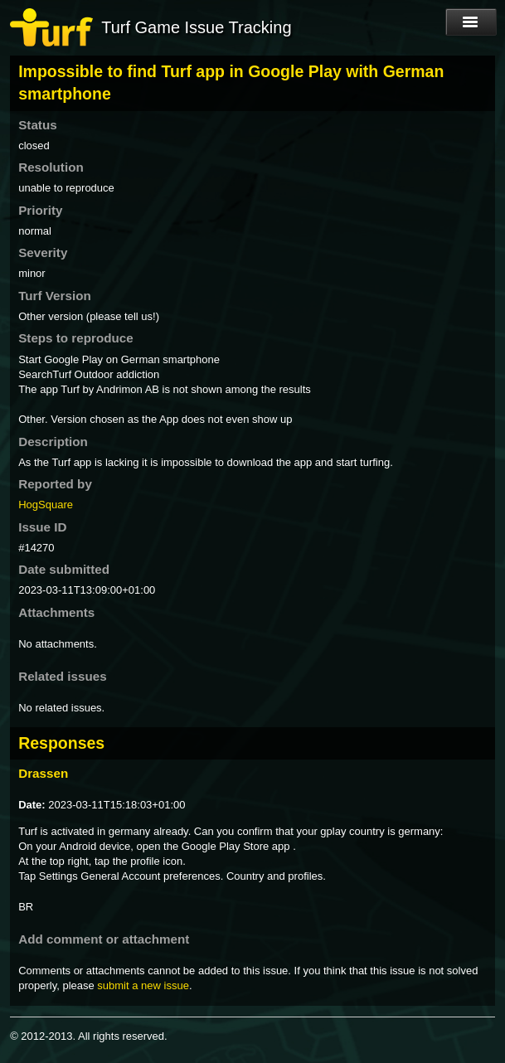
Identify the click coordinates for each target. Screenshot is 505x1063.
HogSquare (45, 504)
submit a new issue (143, 985)
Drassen (43, 773)
